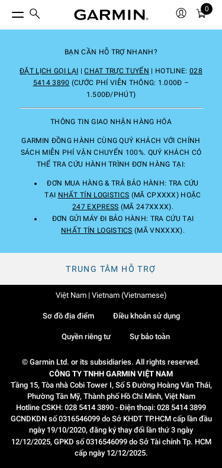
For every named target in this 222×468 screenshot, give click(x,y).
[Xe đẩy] (201, 15)
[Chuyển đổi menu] (7, 12)
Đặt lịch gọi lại (49, 71)
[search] (35, 15)
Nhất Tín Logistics (94, 195)
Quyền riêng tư (86, 336)
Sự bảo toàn (150, 336)
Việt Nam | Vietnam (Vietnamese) (111, 295)
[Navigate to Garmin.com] (111, 15)
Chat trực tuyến (116, 71)
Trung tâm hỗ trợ (111, 269)
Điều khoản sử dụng (146, 315)
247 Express (95, 207)
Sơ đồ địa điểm (68, 315)
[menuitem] (35, 15)
